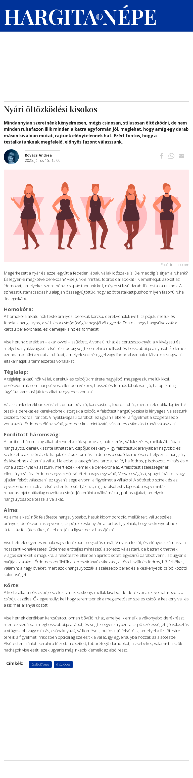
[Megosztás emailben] (181, 156)
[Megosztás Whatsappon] (171, 156)
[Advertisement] (96, 64)
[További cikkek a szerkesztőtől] (14, 152)
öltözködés (63, 664)
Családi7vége (40, 664)
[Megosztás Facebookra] (162, 156)
